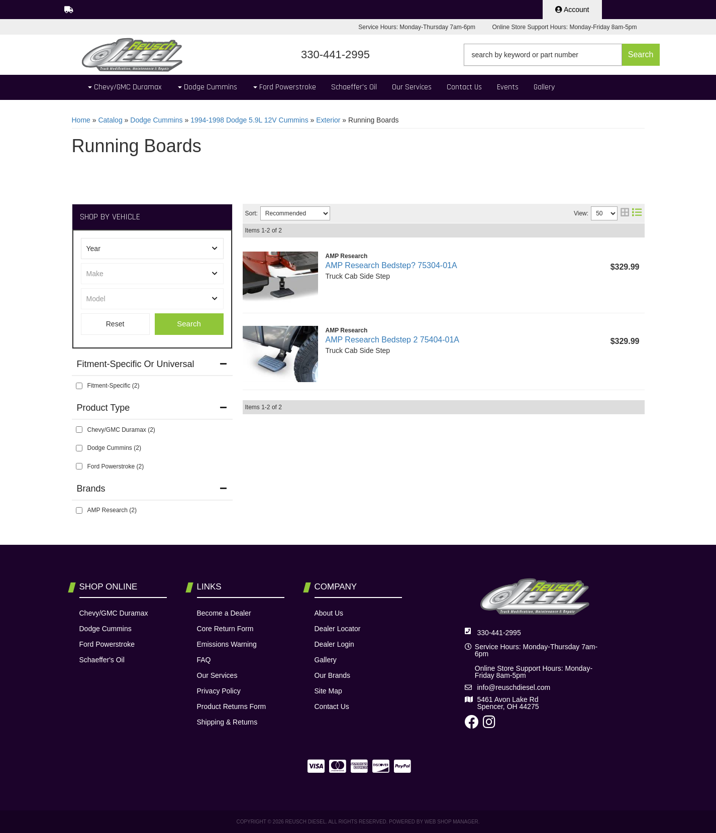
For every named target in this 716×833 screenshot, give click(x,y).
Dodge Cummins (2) (114, 447)
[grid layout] (625, 213)
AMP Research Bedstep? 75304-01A (391, 265)
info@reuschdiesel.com (514, 687)
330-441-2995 (499, 633)
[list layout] (637, 213)
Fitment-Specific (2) (113, 385)
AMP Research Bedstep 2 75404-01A (393, 339)
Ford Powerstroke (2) (115, 466)
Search (189, 323)
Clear (115, 324)
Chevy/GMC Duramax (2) (121, 429)
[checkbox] (79, 386)
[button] (562, 55)
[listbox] (152, 248)
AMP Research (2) (112, 510)
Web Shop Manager (451, 821)
